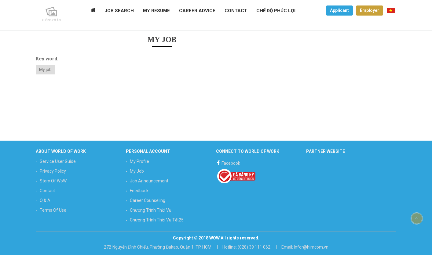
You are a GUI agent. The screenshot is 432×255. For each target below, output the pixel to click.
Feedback (139, 190)
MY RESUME (156, 10)
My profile (139, 161)
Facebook (228, 162)
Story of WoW (53, 180)
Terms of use (53, 210)
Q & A (45, 200)
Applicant (339, 10)
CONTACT (236, 10)
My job (45, 69)
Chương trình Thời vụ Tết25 (157, 219)
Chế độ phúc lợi (275, 10)
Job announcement (149, 180)
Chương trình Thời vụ (150, 210)
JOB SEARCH (119, 10)
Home (93, 10)
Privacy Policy (53, 171)
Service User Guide (58, 161)
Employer (369, 10)
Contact (47, 190)
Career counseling (147, 200)
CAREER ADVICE (197, 10)
